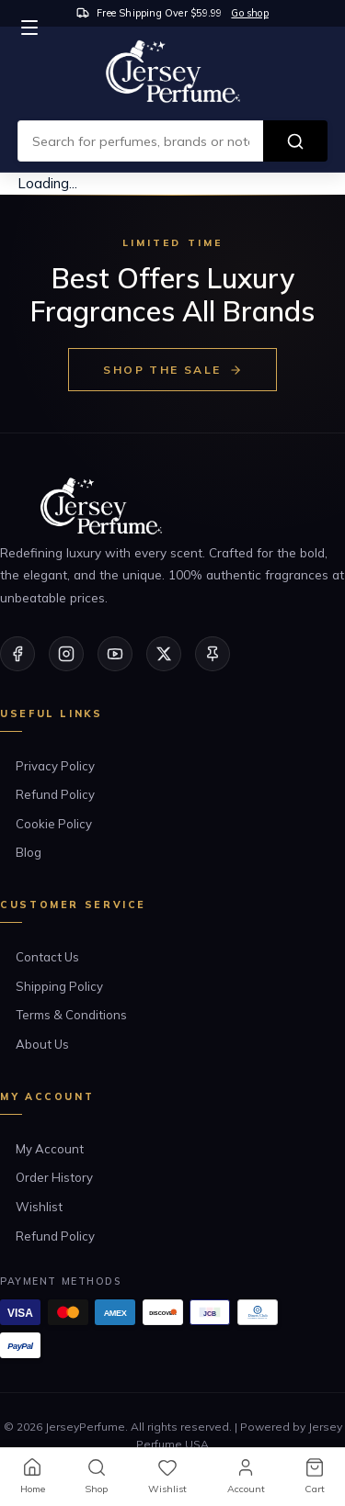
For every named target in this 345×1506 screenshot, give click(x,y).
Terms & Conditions (71, 1014)
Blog (28, 852)
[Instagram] (66, 653)
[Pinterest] (212, 653)
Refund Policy (55, 794)
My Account (50, 1148)
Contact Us (47, 957)
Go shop (249, 12)
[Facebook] (17, 653)
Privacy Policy (55, 766)
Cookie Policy (54, 823)
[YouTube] (115, 653)
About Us (42, 1044)
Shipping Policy (59, 986)
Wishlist (39, 1206)
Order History (54, 1177)
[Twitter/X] (163, 653)
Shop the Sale (172, 369)
